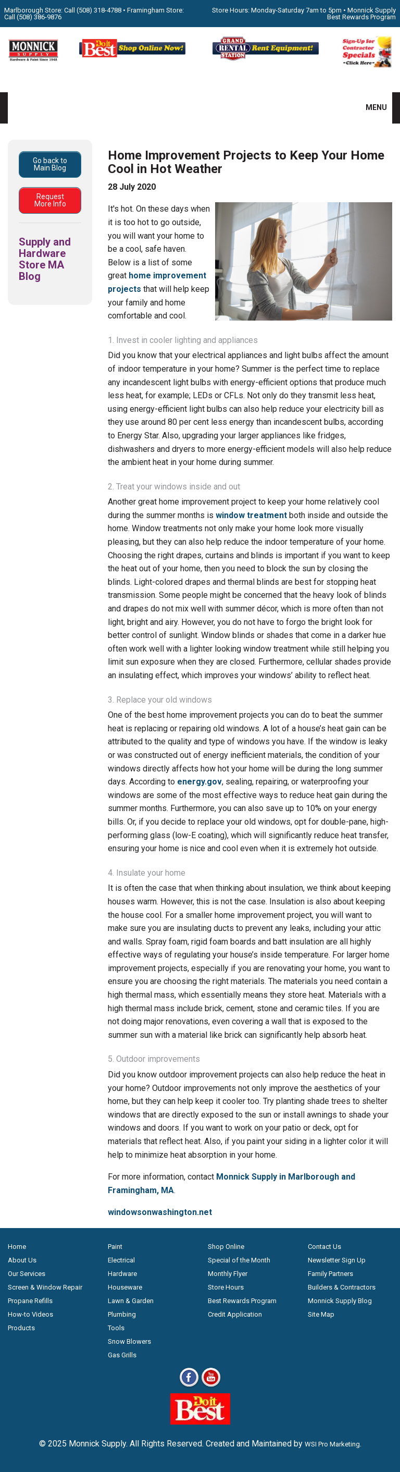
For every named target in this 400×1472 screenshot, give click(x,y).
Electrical (121, 1260)
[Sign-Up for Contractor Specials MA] (366, 65)
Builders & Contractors (342, 1287)
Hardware (122, 1274)
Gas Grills (122, 1355)
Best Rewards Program (242, 1301)
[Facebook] (189, 1386)
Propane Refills (30, 1301)
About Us (22, 1260)
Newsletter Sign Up (337, 1260)
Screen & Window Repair (45, 1287)
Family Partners (330, 1274)
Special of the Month (239, 1260)
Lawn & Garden (131, 1301)
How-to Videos (30, 1314)
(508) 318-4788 (99, 10)
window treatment (251, 515)
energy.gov (199, 782)
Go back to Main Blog (50, 164)
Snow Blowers (129, 1341)
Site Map (321, 1314)
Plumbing (122, 1314)
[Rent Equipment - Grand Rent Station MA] (267, 59)
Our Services (26, 1274)
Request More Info (50, 200)
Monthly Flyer (227, 1274)
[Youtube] (211, 1386)
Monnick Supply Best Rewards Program (361, 13)
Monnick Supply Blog (340, 1301)
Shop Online (226, 1246)
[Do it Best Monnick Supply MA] (200, 1422)
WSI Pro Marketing (332, 1444)
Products (21, 1328)
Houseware (125, 1287)
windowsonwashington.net (160, 1212)
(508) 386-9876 (39, 17)
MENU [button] (370, 107)
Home (17, 1246)
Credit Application (235, 1314)
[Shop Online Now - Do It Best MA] (133, 59)
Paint (115, 1246)
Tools (116, 1328)
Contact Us (324, 1246)
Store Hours (226, 1287)
